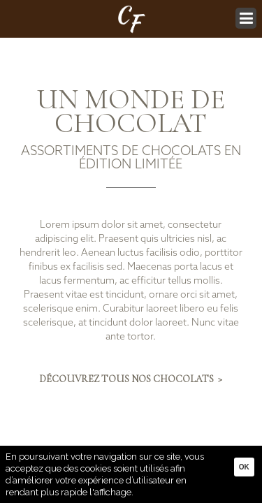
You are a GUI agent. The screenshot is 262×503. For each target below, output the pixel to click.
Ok (244, 467)
